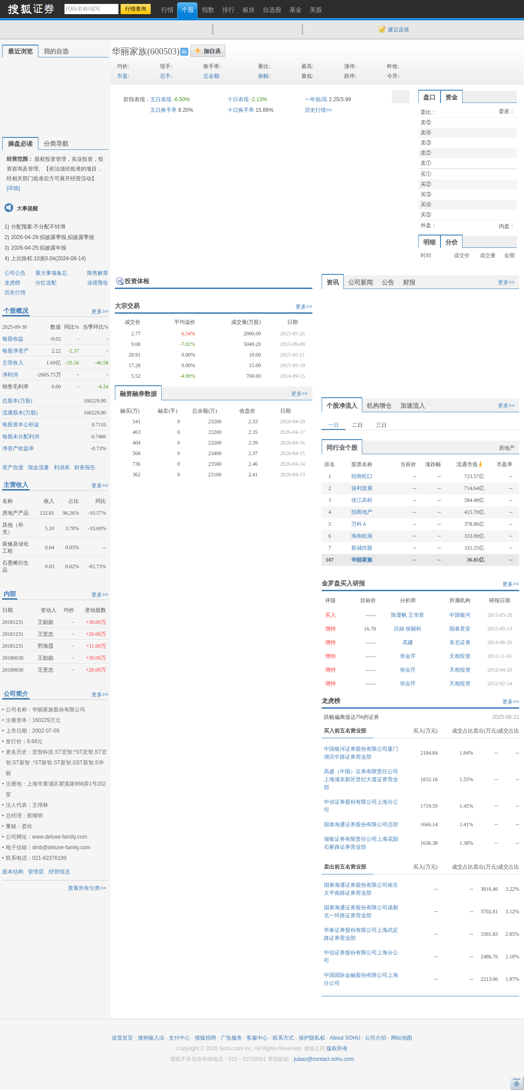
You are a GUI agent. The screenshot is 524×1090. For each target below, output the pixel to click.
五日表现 (160, 99)
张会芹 (408, 656)
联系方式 (283, 1038)
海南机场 (361, 536)
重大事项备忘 (51, 273)
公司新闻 (360, 282)
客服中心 (257, 1038)
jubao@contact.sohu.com (324, 1059)
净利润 (10, 375)
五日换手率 (163, 110)
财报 (409, 282)
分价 (451, 242)
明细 (429, 242)
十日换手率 (241, 110)
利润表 (62, 467)
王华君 (416, 615)
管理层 (36, 872)
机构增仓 (379, 405)
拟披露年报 (53, 248)
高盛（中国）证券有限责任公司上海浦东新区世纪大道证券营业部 (361, 779)
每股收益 (12, 339)
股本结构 (12, 872)
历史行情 (15, 292)
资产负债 (12, 467)
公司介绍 (375, 1038)
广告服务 (231, 1038)
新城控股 (361, 548)
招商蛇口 (361, 476)
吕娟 (400, 629)
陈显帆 (399, 615)
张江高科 (361, 500)
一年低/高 (316, 99)
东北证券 (460, 642)
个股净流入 (342, 405)
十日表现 (238, 99)
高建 (407, 642)
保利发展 (361, 488)
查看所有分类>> (87, 888)
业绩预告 (97, 283)
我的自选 (56, 51)
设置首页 (122, 1038)
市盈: (123, 76)
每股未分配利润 (20, 436)
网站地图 (401, 1038)
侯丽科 (413, 629)
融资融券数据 (138, 393)
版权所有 (337, 1048)
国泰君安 (460, 629)
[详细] (13, 188)
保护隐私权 (312, 1038)
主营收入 (12, 363)
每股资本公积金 (20, 425)
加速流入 (412, 405)
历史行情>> (318, 110)
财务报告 (84, 467)
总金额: (211, 76)
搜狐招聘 (205, 1038)
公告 (388, 282)
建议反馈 (398, 30)
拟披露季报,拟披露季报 (67, 237)
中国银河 (460, 615)
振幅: (264, 76)
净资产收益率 (18, 448)
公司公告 (15, 273)
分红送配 (46, 283)
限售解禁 (97, 273)
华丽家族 (129, 51)
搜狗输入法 (151, 1038)
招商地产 (361, 512)
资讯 (333, 282)
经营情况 (59, 872)
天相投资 (460, 656)
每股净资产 (15, 351)
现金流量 (38, 467)
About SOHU (345, 1038)
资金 (451, 97)
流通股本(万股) (20, 413)
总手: (166, 76)
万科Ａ (359, 524)
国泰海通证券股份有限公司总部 (361, 824)
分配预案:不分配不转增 (38, 227)
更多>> (99, 311)
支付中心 (179, 1038)
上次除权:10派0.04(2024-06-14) (48, 258)
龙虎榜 (12, 283)
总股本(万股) (17, 401)
